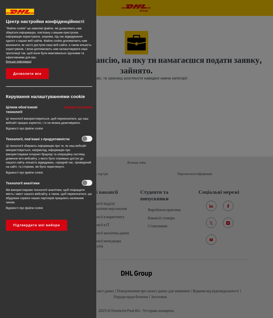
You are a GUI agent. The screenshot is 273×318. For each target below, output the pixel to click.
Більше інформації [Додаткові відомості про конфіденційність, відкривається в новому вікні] (18, 61)
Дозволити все (27, 74)
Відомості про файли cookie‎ (24, 128)
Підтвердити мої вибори (36, 225)
